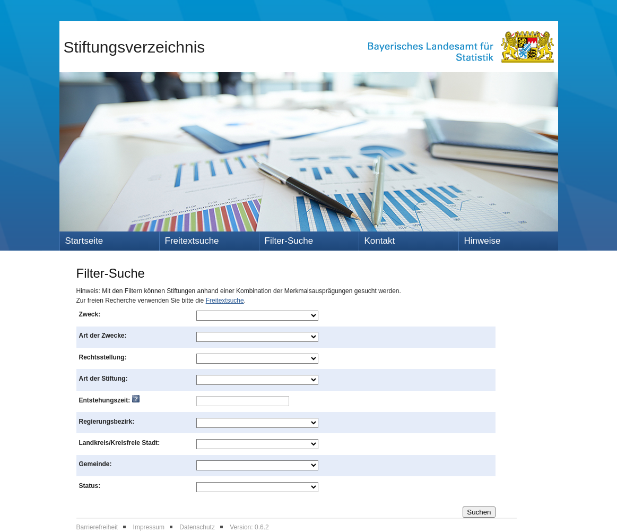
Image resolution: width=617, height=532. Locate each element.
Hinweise (482, 241)
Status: (90, 486)
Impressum (148, 527)
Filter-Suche (289, 241)
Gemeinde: (95, 464)
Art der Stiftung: (103, 378)
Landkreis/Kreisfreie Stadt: (119, 443)
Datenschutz (197, 527)
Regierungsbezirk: (107, 421)
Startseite (84, 241)
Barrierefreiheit (97, 527)
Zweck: (90, 314)
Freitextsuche (192, 241)
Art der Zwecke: (103, 335)
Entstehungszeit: (109, 400)
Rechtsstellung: (103, 357)
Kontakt (379, 241)
